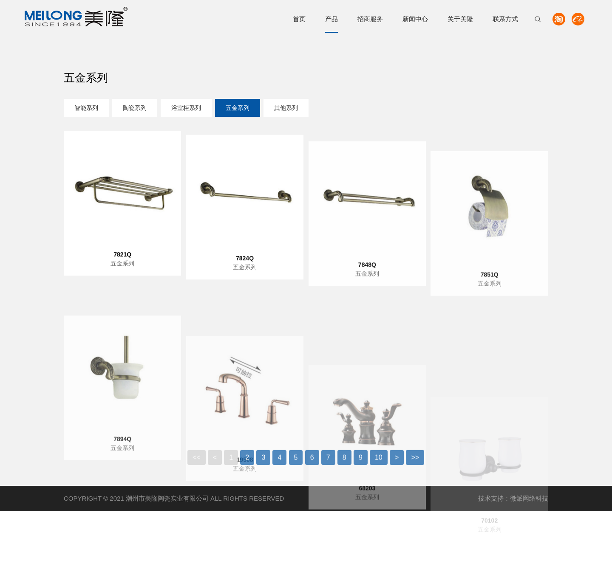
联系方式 (505, 19)
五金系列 (237, 108)
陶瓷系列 (135, 108)
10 (378, 463)
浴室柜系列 (186, 108)
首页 (299, 19)
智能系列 (86, 108)
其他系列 (286, 108)
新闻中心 (415, 19)
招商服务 (370, 19)
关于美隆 (460, 19)
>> (415, 463)
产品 (331, 19)
